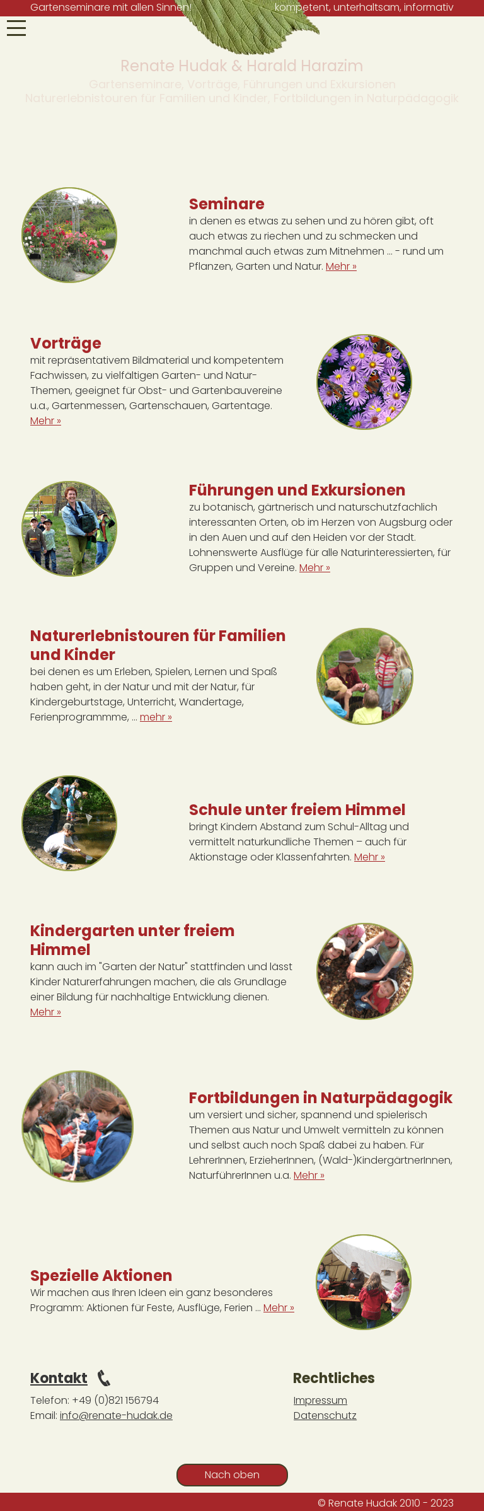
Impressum (320, 1400)
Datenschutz (325, 1415)
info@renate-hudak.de (116, 1415)
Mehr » (341, 266)
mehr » (156, 717)
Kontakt (59, 1378)
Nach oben (232, 1475)
